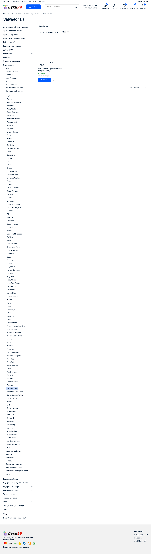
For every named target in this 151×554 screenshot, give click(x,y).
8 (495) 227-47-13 (90, 6)
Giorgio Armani (12, 250)
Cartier (9, 152)
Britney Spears (12, 132)
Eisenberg (11, 217)
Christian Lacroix (13, 175)
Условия (6, 1)
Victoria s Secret (13, 431)
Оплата (24, 1)
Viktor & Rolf (11, 438)
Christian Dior (12, 171)
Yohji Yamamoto (13, 441)
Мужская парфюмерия (14, 451)
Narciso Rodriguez (14, 356)
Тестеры (9, 461)
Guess (9, 263)
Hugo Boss (11, 277)
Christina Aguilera (13, 178)
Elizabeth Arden (13, 224)
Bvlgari (9, 138)
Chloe (9, 165)
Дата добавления (48, 32)
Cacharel (10, 142)
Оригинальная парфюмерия (17, 471)
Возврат (42, 1)
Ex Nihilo (10, 237)
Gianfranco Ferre (13, 247)
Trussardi (10, 418)
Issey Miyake (12, 280)
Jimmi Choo (11, 293)
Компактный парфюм (14, 464)
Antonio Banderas (14, 119)
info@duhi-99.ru (140, 541)
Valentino (10, 421)
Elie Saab (10, 221)
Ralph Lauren (12, 372)
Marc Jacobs (12, 329)
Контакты (32, 1)
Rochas (10, 385)
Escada (10, 231)
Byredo (9, 96)
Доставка (15, 1)
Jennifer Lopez (12, 286)
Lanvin (9, 319)
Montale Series (11, 84)
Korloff (9, 303)
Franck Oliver (12, 244)
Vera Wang (11, 425)
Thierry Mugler (12, 408)
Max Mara (11, 339)
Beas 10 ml (7, 518)
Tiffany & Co (11, 411)
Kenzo (9, 300)
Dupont (10, 211)
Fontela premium (12, 71)
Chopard (10, 168)
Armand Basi (12, 122)
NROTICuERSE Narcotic (14, 88)
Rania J (10, 375)
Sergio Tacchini (12, 398)
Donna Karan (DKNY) (14, 207)
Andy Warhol (12, 109)
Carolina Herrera (13, 148)
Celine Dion (11, 155)
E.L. (8, 214)
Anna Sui (10, 115)
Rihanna (10, 378)
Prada (9, 369)
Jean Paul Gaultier (14, 283)
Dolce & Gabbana (13, 204)
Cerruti (9, 158)
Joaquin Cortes (12, 296)
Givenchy (10, 254)
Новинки (9, 454)
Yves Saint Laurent (14, 444)
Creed (9, 184)
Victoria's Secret (13, 434)
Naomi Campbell (13, 352)
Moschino (10, 349)
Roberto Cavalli (12, 382)
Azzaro (10, 125)
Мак (8, 448)
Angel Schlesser (13, 112)
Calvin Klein (11, 145)
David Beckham (13, 188)
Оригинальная (11, 458)
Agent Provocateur (14, 102)
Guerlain (10, 260)
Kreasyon (9, 75)
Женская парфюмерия (14, 91)
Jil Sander (11, 290)
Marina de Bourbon (14, 333)
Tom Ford (10, 415)
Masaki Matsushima (14, 336)
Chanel (9, 162)
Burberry (10, 135)
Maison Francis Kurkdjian (16, 326)
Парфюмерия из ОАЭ (14, 467)
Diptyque (10, 201)
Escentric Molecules (14, 234)
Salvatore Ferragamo (15, 392)
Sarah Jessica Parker (15, 395)
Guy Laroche (11, 267)
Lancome (10, 316)
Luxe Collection (11, 78)
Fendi (9, 240)
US (144, 1)
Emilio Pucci (11, 227)
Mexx (9, 342)
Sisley (9, 405)
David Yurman (12, 191)
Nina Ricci (10, 359)
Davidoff (10, 194)
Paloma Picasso (13, 365)
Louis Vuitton (12, 323)
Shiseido (10, 402)
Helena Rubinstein (14, 270)
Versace (10, 428)
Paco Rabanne (12, 362)
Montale (9, 81)
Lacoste (10, 306)
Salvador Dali (12, 388)
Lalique (9, 313)
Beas (7, 68)
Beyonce (10, 129)
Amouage (11, 106)
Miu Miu (10, 346)
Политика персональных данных (16, 547)
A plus (8, 474)
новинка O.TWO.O (20, 518)
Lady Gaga (11, 309)
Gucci (9, 257)
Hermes (10, 273)
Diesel (9, 198)
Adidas (9, 99)
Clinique (10, 181)
